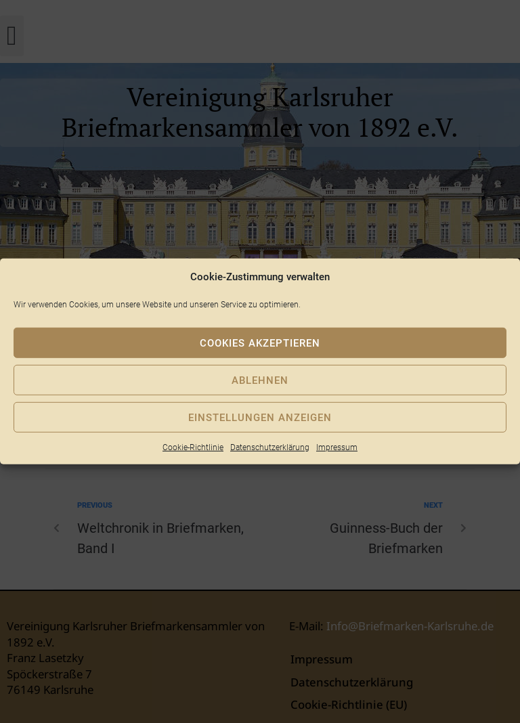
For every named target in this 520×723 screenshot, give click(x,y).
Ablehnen (260, 380)
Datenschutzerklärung (269, 447)
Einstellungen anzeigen (260, 417)
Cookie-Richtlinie (192, 447)
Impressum (337, 447)
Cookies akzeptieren (260, 342)
